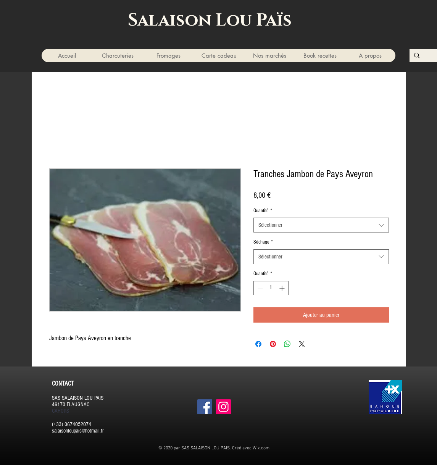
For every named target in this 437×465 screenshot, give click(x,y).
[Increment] (282, 288)
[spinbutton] (271, 288)
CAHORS (60, 411)
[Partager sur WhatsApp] (287, 344)
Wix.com (261, 448)
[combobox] (321, 225)
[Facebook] (204, 406)
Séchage (263, 242)
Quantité (262, 211)
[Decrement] (259, 288)
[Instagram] (223, 406)
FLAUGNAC (78, 404)
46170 (58, 404)
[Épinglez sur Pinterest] (272, 344)
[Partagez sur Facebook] (258, 344)
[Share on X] (301, 344)
